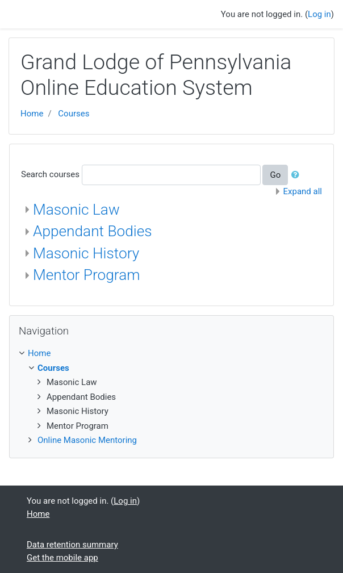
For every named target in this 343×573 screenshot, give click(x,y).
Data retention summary (72, 544)
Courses (73, 113)
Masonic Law (76, 209)
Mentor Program (86, 274)
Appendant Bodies (92, 231)
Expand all (302, 191)
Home (31, 113)
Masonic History (86, 253)
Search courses (50, 174)
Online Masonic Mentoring (87, 440)
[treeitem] (171, 353)
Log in (319, 14)
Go (275, 175)
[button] (297, 175)
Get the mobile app (62, 558)
